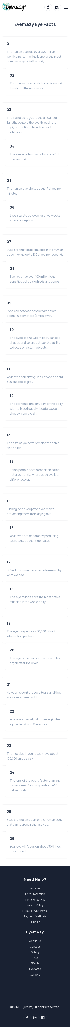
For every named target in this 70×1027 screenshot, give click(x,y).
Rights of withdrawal (35, 910)
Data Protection (35, 894)
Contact (35, 946)
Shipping (35, 922)
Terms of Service (35, 899)
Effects (35, 963)
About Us (35, 941)
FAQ (35, 957)
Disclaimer (35, 888)
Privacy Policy (35, 905)
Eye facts (35, 969)
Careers (35, 974)
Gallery (35, 952)
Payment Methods (35, 916)
